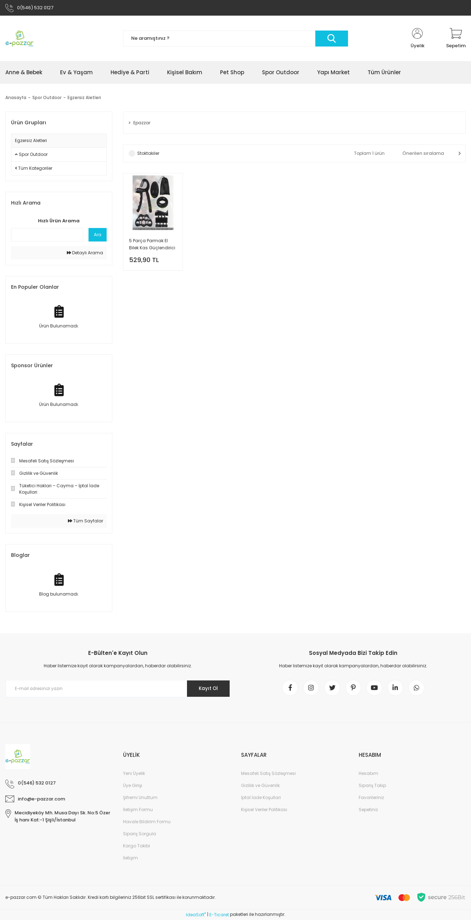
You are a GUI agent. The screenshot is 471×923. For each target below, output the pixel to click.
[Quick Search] (47, 236)
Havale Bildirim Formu (147, 825)
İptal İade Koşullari (261, 801)
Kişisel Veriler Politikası (264, 813)
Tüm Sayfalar (85, 522)
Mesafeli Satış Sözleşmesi (268, 777)
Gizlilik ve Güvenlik (260, 789)
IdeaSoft (196, 918)
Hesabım (368, 777)
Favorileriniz (371, 801)
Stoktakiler (148, 155)
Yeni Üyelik (134, 777)
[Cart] (456, 40)
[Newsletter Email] (117, 690)
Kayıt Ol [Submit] (206, 690)
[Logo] (19, 40)
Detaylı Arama (85, 254)
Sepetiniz (368, 813)
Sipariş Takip (372, 789)
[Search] (235, 40)
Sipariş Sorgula (139, 837)
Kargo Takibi (136, 849)
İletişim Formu (138, 813)
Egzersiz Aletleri (85, 99)
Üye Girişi (132, 789)
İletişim (130, 861)
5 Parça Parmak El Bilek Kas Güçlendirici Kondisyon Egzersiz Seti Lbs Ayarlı (152, 247)
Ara (97, 236)
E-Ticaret (219, 918)
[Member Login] (417, 40)
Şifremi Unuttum (140, 801)
